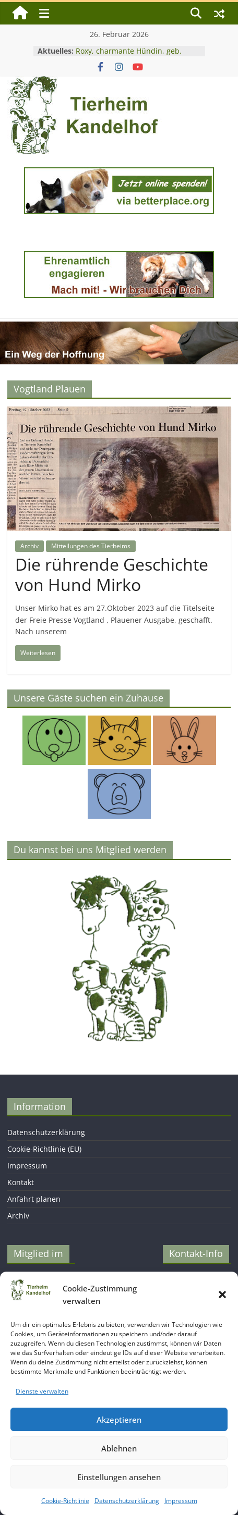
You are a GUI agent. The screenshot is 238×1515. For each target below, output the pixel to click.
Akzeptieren (119, 1419)
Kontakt (20, 1182)
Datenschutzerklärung (126, 1500)
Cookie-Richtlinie (65, 1500)
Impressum (180, 1500)
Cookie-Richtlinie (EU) (44, 1149)
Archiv (29, 545)
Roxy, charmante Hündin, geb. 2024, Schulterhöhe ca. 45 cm (129, 56)
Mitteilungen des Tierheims (90, 545)
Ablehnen (119, 1448)
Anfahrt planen (34, 1199)
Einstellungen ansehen (119, 1477)
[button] (222, 1294)
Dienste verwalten (42, 1391)
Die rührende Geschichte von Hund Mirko (111, 574)
